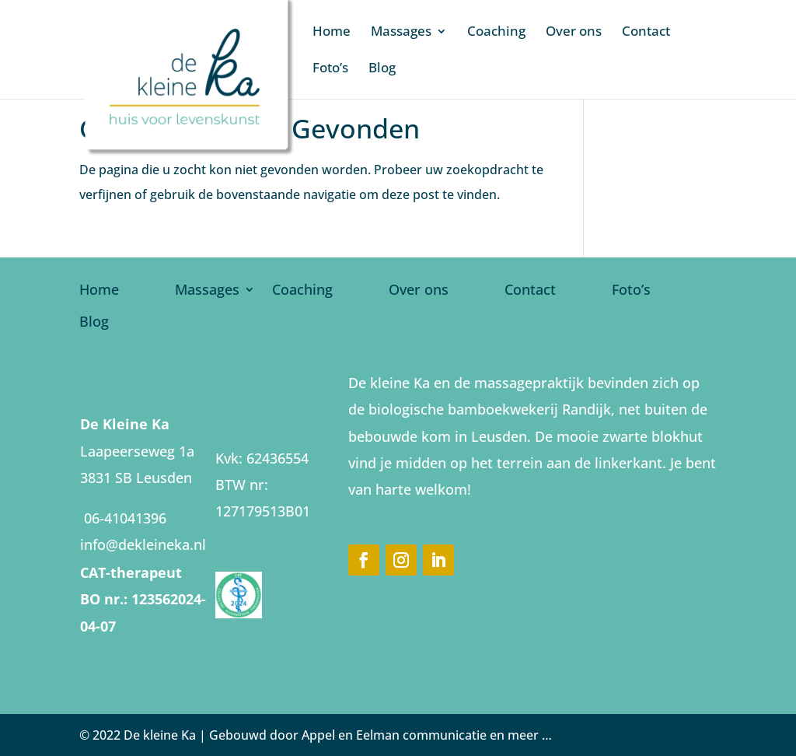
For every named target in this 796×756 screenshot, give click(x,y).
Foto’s (330, 69)
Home (331, 33)
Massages (401, 33)
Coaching (496, 33)
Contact (646, 33)
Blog (382, 69)
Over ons (574, 33)
